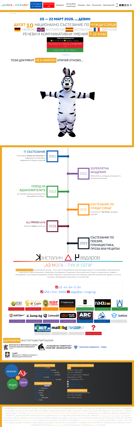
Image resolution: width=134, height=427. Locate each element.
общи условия (58, 425)
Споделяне (66, 55)
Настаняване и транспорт (71, 5)
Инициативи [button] (96, 5)
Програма (81, 5)
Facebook (37, 388)
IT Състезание (39, 368)
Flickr (36, 393)
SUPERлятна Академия (42, 370)
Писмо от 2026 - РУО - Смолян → (65, 50)
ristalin (93, 425)
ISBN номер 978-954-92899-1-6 (112, 416)
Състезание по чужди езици (44, 375)
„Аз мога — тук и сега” (15, 5)
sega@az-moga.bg (72, 41)
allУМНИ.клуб (38, 377)
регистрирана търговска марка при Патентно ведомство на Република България (57, 413)
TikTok (36, 400)
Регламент (60, 5)
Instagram (37, 397)
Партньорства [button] (108, 5)
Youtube (37, 395)
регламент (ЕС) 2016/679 (29, 420)
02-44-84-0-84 (68, 287)
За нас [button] (117, 5)
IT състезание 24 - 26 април (36, 5)
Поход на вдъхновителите (44, 372)
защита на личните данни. (90, 420)
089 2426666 (53, 292)
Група (36, 390)
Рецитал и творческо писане (44, 379)
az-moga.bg (38, 386)
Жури (88, 5)
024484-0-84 (58, 41)
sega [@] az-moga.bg (76, 386)
